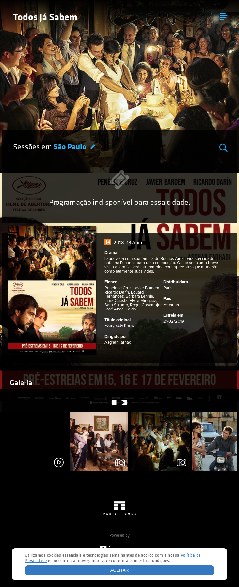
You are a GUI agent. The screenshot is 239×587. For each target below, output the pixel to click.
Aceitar (119, 570)
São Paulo (71, 147)
